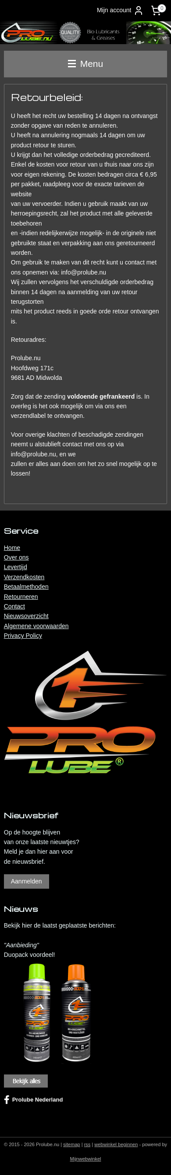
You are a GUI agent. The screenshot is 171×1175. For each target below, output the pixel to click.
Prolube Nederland (33, 1099)
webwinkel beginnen (116, 1144)
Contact (14, 606)
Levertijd (15, 566)
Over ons (16, 557)
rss (87, 1144)
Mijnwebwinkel (85, 1158)
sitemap (71, 1144)
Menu (85, 64)
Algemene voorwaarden (36, 625)
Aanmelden (26, 881)
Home (12, 547)
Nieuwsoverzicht (26, 615)
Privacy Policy (23, 635)
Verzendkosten (24, 577)
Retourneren (21, 596)
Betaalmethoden (26, 586)
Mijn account (120, 10)
